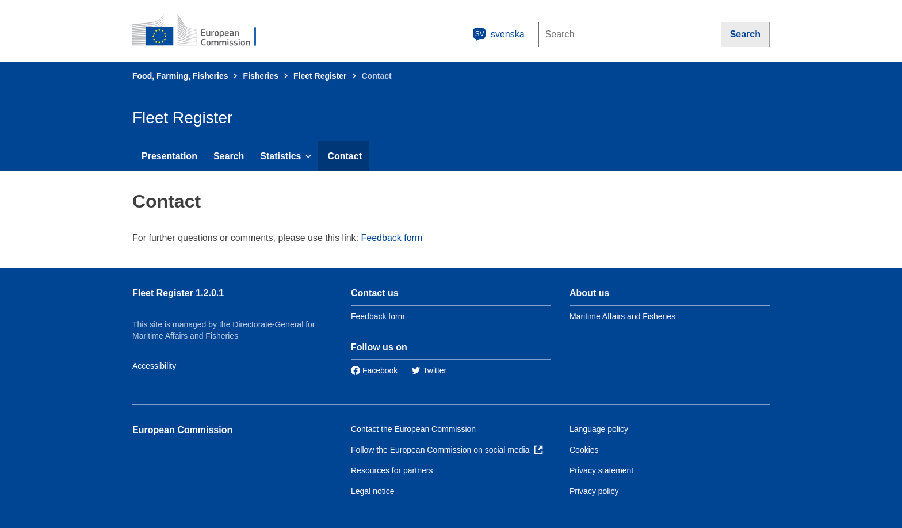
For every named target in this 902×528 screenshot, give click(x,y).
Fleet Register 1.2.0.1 (178, 293)
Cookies (584, 449)
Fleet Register (320, 76)
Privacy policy (594, 491)
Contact (344, 156)
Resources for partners (392, 470)
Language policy (599, 429)
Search (228, 156)
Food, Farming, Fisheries (180, 76)
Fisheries (260, 76)
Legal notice (373, 491)
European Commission (182, 430)
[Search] (745, 34)
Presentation (169, 156)
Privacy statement (601, 470)
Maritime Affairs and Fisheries (622, 316)
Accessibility (154, 365)
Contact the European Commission (413, 429)
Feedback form (392, 238)
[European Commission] (202, 31)
